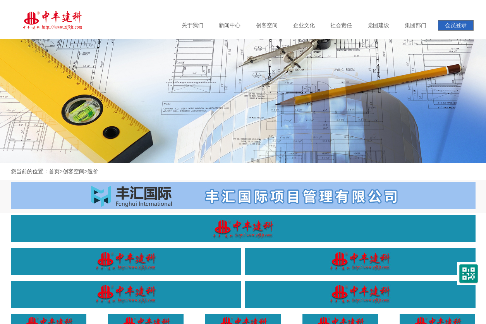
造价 (93, 171)
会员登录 (456, 25)
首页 (54, 171)
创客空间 (73, 171)
